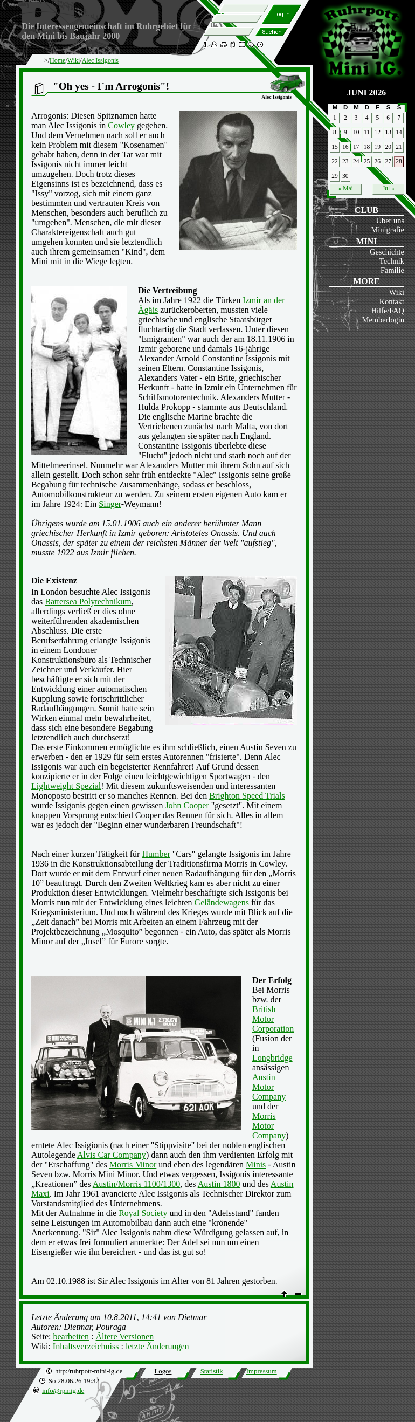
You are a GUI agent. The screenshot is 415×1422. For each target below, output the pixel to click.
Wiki (396, 292)
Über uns (390, 220)
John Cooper (187, 805)
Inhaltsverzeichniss (86, 1346)
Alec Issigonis (100, 60)
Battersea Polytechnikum (88, 601)
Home (57, 60)
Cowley (121, 125)
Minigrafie (387, 229)
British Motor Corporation (273, 1019)
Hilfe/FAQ (387, 310)
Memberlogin (383, 319)
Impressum (261, 1371)
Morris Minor (133, 1164)
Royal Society (143, 1213)
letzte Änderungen (157, 1346)
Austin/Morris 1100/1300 (137, 1184)
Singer (110, 504)
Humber (156, 853)
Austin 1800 (219, 1184)
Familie (392, 270)
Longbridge (272, 1057)
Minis (256, 1164)
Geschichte (387, 252)
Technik (391, 261)
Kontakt (391, 301)
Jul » (389, 188)
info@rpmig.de (63, 1390)
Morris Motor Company (269, 1125)
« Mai (345, 188)
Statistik (211, 1371)
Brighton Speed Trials (247, 795)
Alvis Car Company (111, 1154)
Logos (162, 1371)
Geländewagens (222, 902)
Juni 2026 (366, 92)
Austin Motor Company (269, 1087)
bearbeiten (71, 1336)
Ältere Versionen (125, 1336)
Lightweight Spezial (66, 786)
